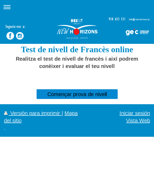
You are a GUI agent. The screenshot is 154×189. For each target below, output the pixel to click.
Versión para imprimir (33, 113)
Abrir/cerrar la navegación (77, 7)
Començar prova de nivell (77, 94)
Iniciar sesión (135, 113)
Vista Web (138, 120)
